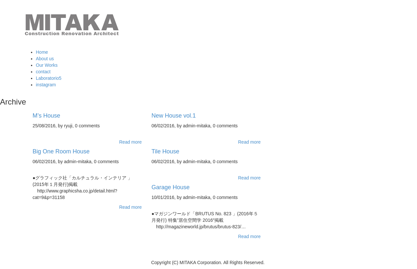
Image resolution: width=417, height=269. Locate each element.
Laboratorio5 (49, 78)
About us (45, 58)
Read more (130, 142)
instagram (46, 84)
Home (42, 52)
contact (43, 71)
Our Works (47, 65)
